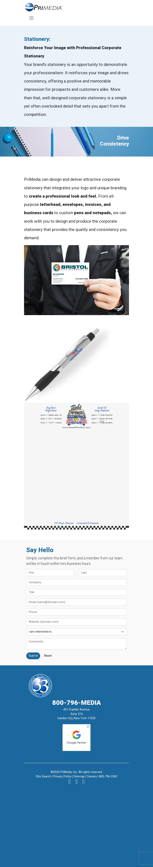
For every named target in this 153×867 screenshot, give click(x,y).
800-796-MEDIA (76, 702)
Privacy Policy (62, 776)
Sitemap (79, 776)
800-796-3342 (108, 776)
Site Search (43, 776)
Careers (92, 776)
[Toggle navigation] (31, 18)
